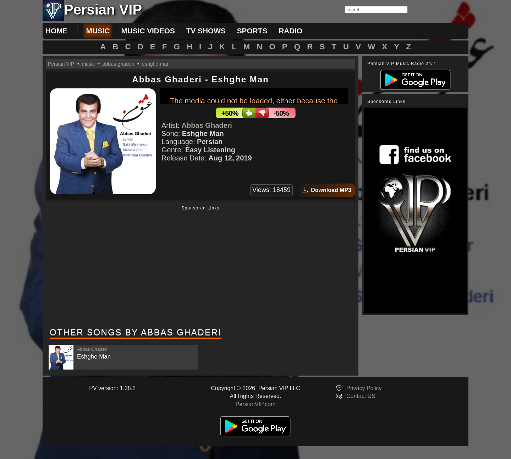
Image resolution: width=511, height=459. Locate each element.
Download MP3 (326, 190)
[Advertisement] (200, 267)
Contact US (360, 396)
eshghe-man (156, 64)
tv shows (206, 31)
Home (56, 31)
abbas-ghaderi (118, 64)
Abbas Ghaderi (207, 125)
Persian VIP (61, 64)
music (98, 31)
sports (252, 31)
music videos (148, 31)
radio (290, 31)
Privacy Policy (364, 388)
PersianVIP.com (256, 404)
